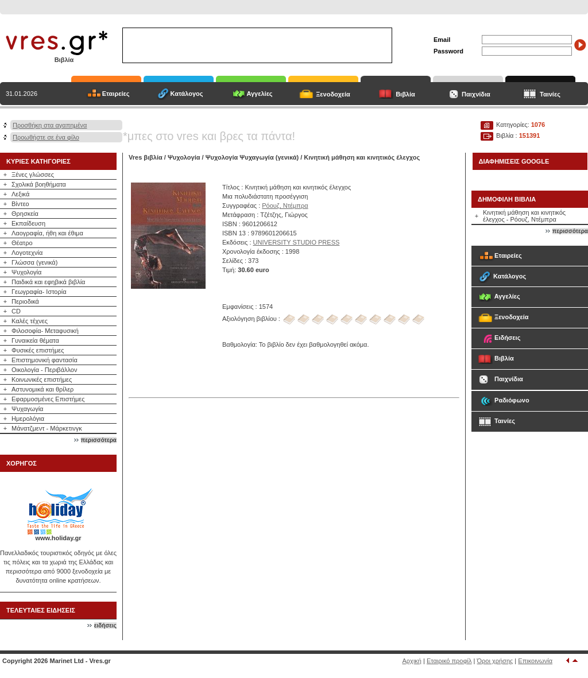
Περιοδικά (25, 301)
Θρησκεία (24, 213)
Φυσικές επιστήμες (37, 350)
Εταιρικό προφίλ (449, 660)
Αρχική (412, 660)
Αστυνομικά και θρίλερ (42, 389)
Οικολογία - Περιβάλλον (44, 369)
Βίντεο (20, 203)
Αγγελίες (259, 93)
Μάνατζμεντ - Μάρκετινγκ (46, 428)
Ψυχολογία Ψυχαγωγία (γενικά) (252, 157)
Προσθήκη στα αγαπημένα (50, 125)
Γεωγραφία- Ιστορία (39, 291)
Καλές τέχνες (29, 320)
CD (16, 311)
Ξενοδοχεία (333, 94)
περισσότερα (99, 440)
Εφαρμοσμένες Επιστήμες (48, 399)
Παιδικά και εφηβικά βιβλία (48, 281)
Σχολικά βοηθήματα (38, 184)
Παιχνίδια (476, 94)
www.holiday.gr (58, 537)
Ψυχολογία (26, 272)
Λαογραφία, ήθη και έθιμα (47, 233)
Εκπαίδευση (28, 223)
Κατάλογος (186, 93)
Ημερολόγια (27, 418)
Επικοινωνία (535, 660)
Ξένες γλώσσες (32, 174)
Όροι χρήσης (495, 660)
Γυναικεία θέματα (35, 340)
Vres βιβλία (146, 157)
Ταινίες (550, 94)
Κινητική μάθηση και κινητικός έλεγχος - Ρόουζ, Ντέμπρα (524, 216)
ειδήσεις (105, 625)
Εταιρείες (116, 93)
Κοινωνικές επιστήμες (41, 379)
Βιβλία (405, 94)
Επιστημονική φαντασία (44, 360)
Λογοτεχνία (26, 252)
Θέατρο (22, 242)
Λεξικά (20, 194)
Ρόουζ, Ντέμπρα (285, 205)
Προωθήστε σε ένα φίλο (46, 137)
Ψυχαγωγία (27, 408)
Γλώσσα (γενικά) (34, 262)
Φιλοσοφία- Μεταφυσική (45, 330)
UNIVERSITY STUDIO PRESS (296, 242)
